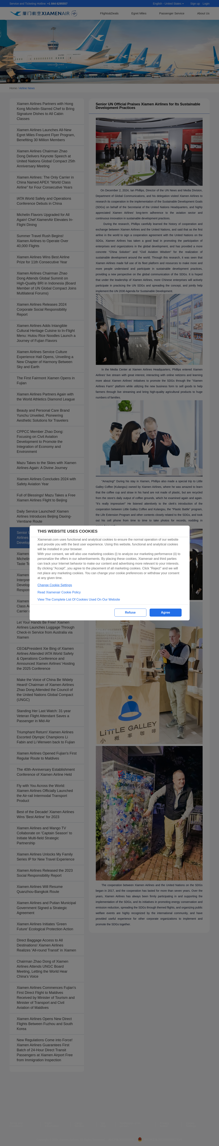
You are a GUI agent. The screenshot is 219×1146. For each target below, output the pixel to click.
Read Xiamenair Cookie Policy (59, 592)
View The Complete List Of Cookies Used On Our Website (79, 599)
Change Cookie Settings (55, 585)
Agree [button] (165, 612)
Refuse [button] (130, 612)
